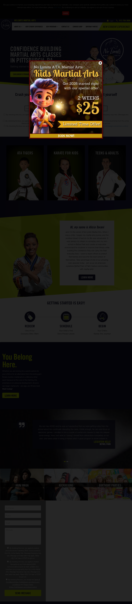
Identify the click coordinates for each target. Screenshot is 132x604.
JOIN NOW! (66, 136)
